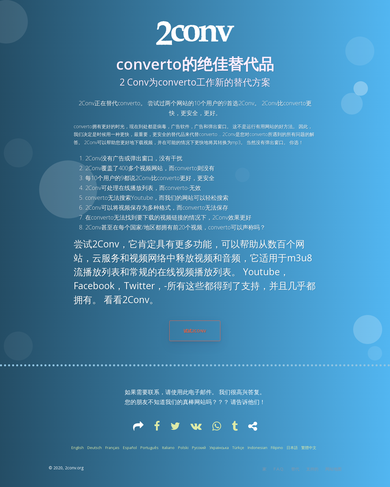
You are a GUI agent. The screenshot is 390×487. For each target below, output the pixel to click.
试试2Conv (195, 331)
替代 (295, 469)
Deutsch (94, 447)
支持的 (312, 469)
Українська (219, 447)
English (77, 447)
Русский (199, 447)
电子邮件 (200, 392)
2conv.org (74, 467)
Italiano (168, 447)
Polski (183, 447)
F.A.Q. (278, 469)
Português (149, 447)
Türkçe (238, 447)
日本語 (292, 447)
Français (112, 447)
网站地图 (333, 469)
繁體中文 (308, 447)
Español (130, 447)
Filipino (277, 447)
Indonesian (257, 447)
